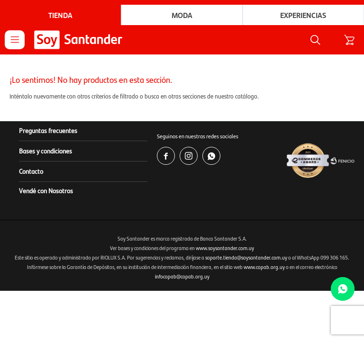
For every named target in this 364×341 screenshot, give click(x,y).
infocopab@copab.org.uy (182, 276)
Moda (182, 14)
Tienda (60, 14)
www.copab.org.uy (264, 266)
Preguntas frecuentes (48, 130)
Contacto (31, 171)
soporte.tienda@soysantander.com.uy (246, 257)
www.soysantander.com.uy (225, 247)
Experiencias (303, 14)
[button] (315, 40)
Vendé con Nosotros (46, 190)
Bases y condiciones (45, 150)
